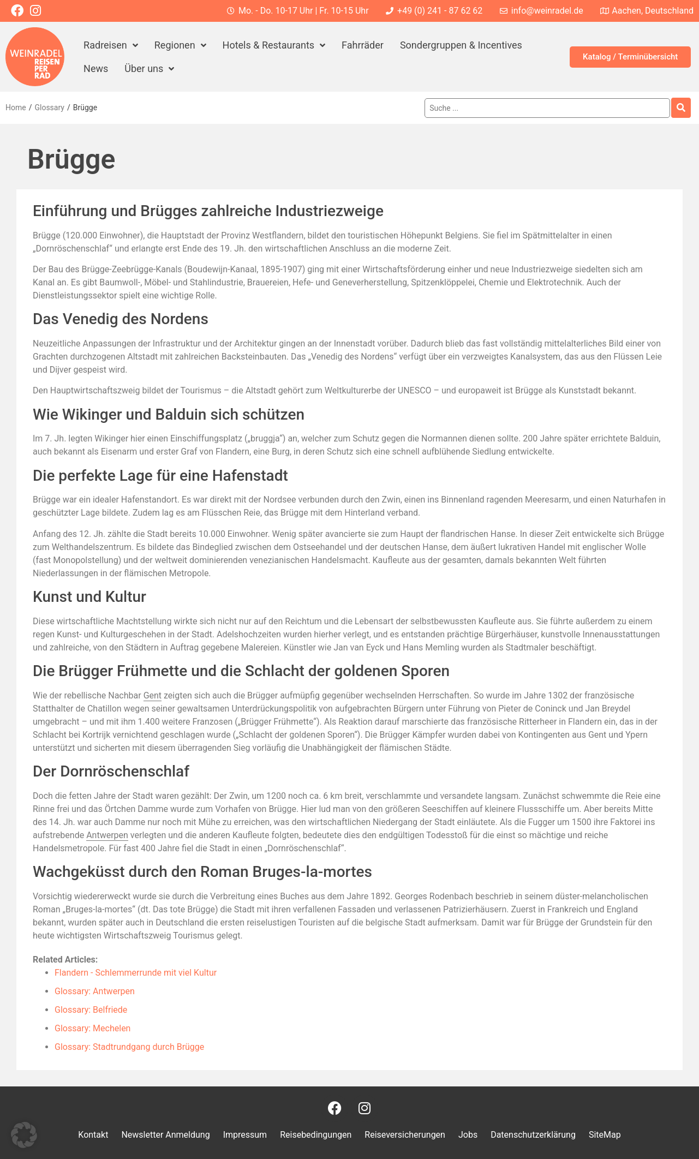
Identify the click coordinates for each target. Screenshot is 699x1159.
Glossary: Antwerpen (95, 991)
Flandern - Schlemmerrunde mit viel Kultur (136, 972)
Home (15, 107)
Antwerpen (107, 835)
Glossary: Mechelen (92, 1028)
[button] (24, 1135)
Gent (153, 695)
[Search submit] (681, 107)
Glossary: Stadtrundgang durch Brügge (129, 1047)
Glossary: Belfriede (91, 1010)
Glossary (49, 107)
